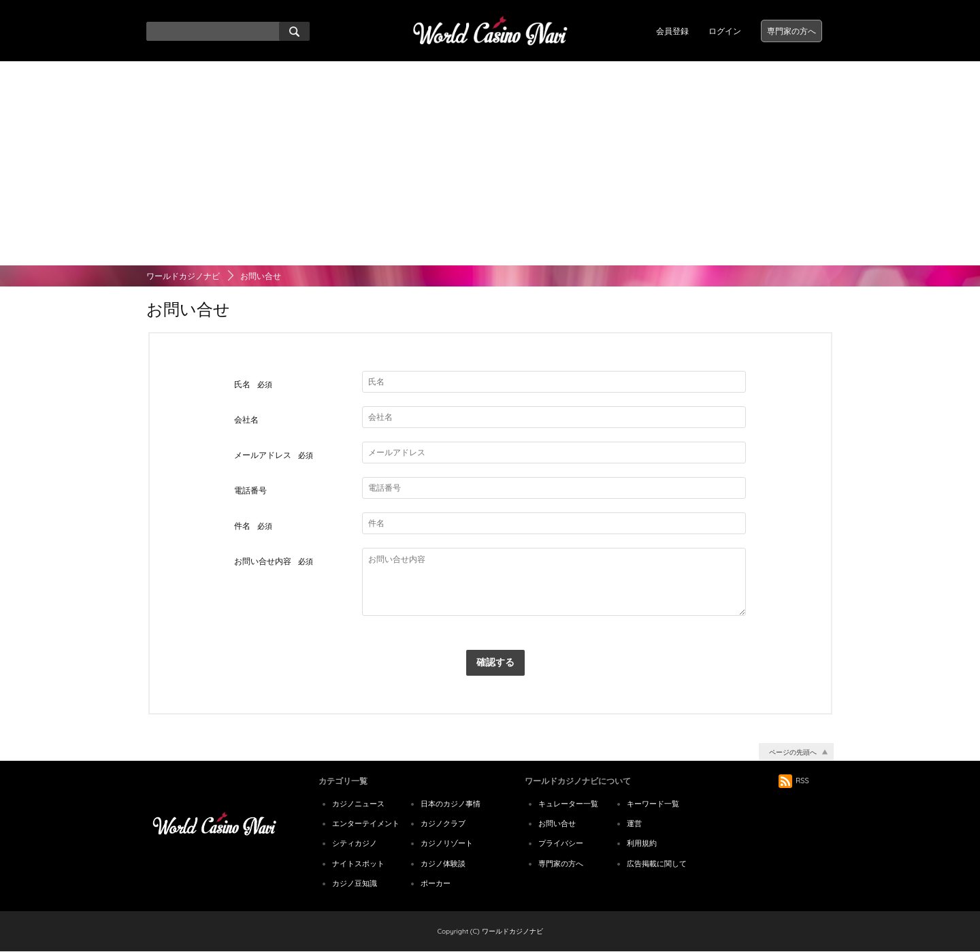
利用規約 (642, 843)
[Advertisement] (490, 163)
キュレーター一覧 (568, 803)
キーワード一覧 (653, 803)
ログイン (724, 31)
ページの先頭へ (793, 752)
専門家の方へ (791, 31)
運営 (634, 823)
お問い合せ (557, 823)
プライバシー (560, 843)
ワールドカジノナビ (183, 276)
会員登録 (672, 31)
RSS (794, 780)
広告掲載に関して (657, 863)
